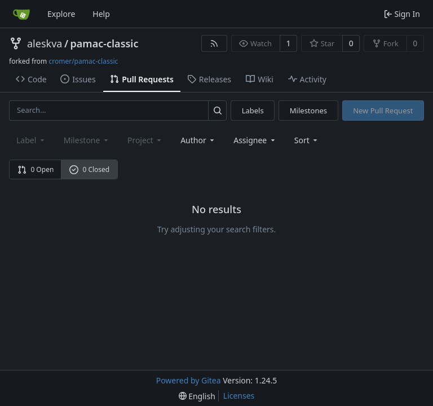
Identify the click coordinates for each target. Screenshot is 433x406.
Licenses (239, 395)
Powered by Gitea (188, 380)
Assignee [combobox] (255, 140)
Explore (61, 13)
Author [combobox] (198, 140)
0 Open (35, 169)
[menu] (307, 140)
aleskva (44, 43)
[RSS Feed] (214, 43)
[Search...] (217, 110)
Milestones (308, 110)
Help (101, 13)
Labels (253, 110)
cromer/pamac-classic (83, 61)
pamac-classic (104, 43)
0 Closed (89, 169)
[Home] (21, 14)
